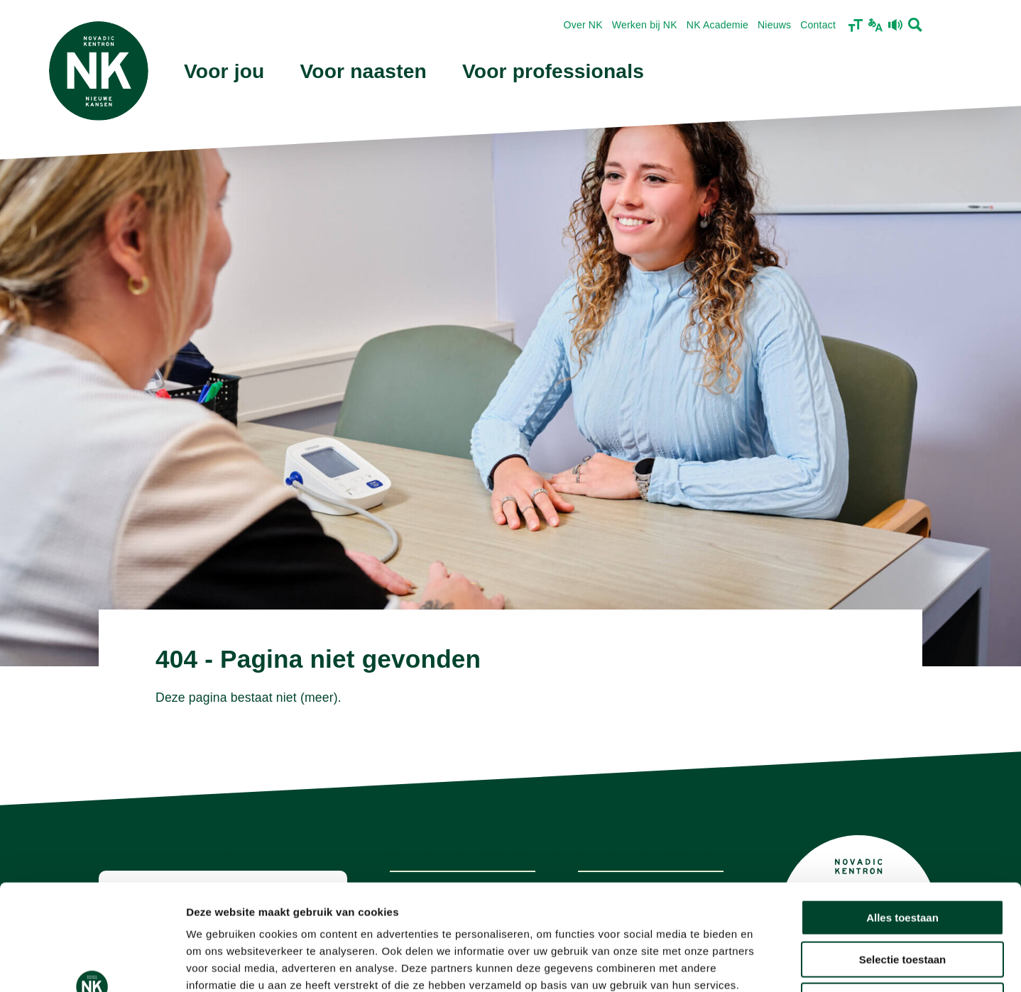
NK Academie (717, 25)
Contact (818, 25)
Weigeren (902, 901)
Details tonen (767, 964)
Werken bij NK (644, 25)
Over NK (583, 25)
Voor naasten (363, 71)
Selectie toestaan (902, 860)
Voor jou (224, 71)
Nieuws (774, 25)
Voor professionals (553, 71)
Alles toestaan (902, 818)
